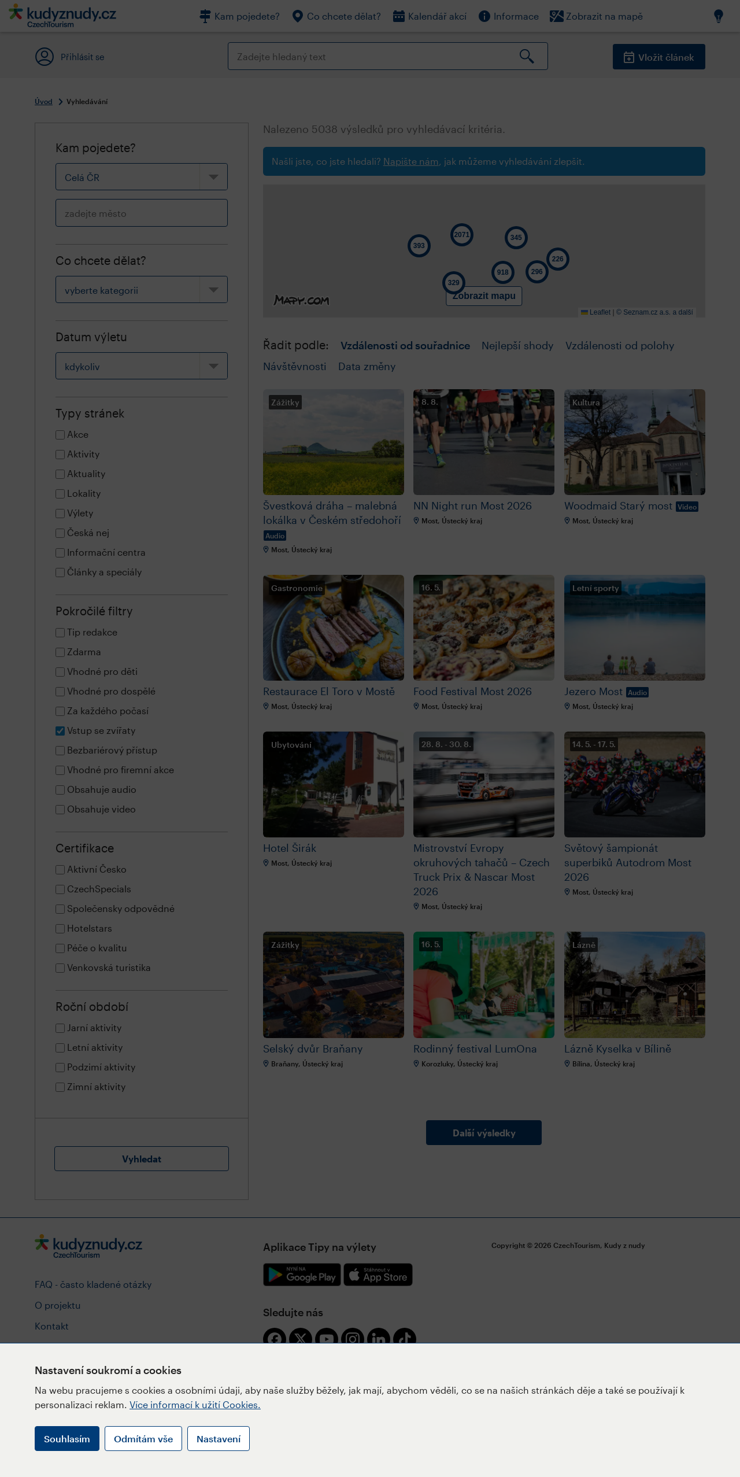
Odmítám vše (143, 1438)
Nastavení (218, 1438)
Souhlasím (67, 1438)
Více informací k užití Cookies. (195, 1404)
